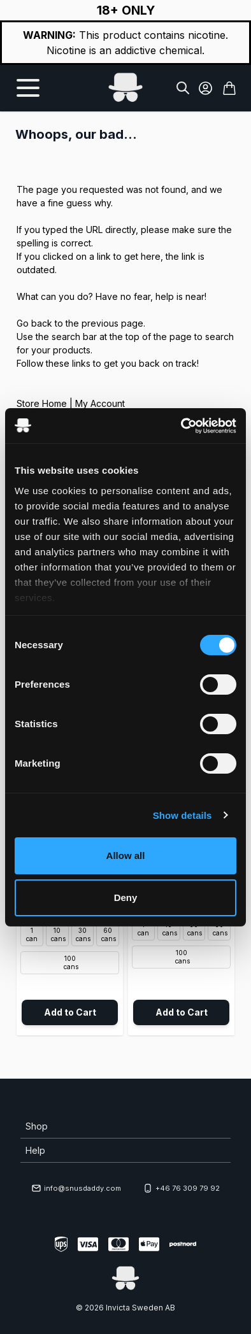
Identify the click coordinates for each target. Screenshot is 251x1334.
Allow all (125, 855)
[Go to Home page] (125, 88)
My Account (100, 403)
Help (35, 1150)
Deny (126, 897)
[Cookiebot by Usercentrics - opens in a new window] (181, 426)
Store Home (42, 403)
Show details (182, 815)
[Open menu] (28, 88)
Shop (36, 1126)
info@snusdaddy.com (76, 1188)
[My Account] (205, 88)
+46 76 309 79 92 (181, 1188)
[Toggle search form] (182, 88)
